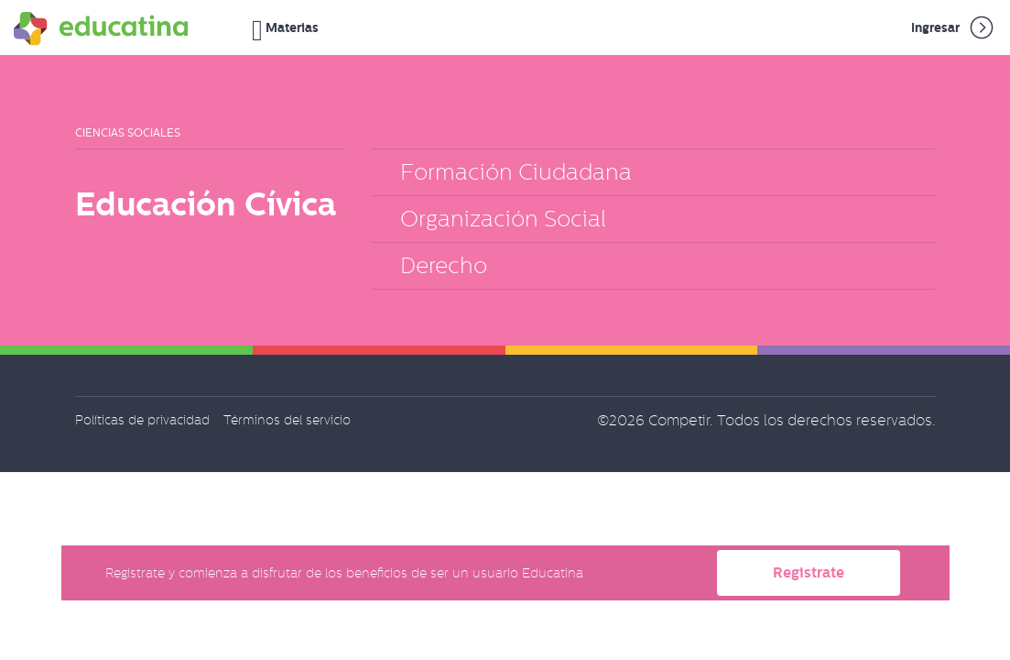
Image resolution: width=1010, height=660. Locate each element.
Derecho (443, 265)
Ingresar (953, 27)
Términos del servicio (287, 419)
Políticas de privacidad (142, 419)
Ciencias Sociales (127, 132)
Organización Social (503, 218)
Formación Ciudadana (516, 172)
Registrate (808, 572)
